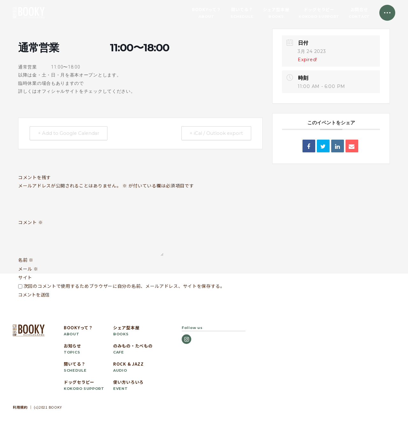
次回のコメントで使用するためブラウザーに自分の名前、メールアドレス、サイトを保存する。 (124, 286)
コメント (30, 222)
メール (28, 269)
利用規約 (20, 407)
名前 (25, 260)
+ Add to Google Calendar (70, 133)
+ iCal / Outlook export (215, 133)
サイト (25, 277)
